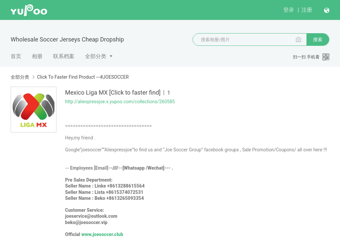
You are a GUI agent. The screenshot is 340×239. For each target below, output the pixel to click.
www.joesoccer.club (102, 234)
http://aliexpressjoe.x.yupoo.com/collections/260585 (120, 101)
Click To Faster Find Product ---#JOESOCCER (82, 77)
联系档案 (63, 56)
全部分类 (95, 56)
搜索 (317, 39)
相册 (37, 56)
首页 (16, 56)
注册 (306, 10)
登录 (288, 10)
